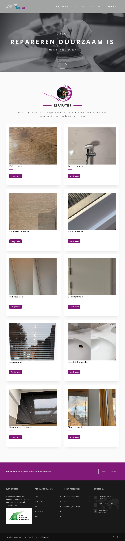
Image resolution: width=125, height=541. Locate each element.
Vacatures (97, 7)
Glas (36, 496)
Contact (112, 7)
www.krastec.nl (104, 513)
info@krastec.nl (104, 510)
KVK (66, 501)
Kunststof (39, 511)
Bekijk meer (15, 176)
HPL (36, 516)
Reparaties (79, 7)
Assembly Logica (42, 537)
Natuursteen (40, 501)
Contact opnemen (71, 496)
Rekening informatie (72, 506)
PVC (36, 506)
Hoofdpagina (62, 7)
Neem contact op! (109, 471)
